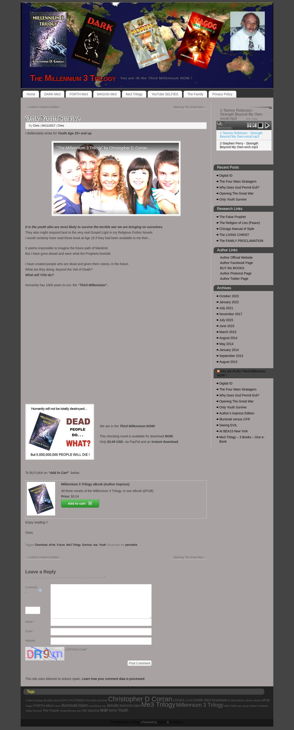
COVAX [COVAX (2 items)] (179, 700)
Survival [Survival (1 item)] (37, 710)
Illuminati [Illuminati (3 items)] (69, 705)
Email (29, 631)
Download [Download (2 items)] (219, 700)
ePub (52, 544)
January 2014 (229, 350)
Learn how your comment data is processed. (113, 679)
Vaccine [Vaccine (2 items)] (93, 710)
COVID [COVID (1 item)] (189, 700)
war (95, 544)
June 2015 (226, 326)
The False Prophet (232, 217)
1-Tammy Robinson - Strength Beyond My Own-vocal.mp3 (241, 134)
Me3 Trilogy (134, 94)
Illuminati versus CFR (234, 419)
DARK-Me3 (52, 94)
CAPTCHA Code (75, 649)
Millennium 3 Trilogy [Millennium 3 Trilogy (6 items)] (199, 705)
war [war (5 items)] (104, 710)
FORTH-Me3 (79, 94)
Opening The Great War (189, 107)
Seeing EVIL (228, 425)
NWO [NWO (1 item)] (227, 706)
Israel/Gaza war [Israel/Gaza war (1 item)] (97, 706)
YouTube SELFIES (165, 94)
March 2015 (227, 332)
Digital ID (225, 175)
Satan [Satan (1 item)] (29, 710)
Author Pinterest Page (236, 273)
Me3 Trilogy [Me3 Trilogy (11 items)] (158, 704)
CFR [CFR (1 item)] (71, 700)
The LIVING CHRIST (234, 235)
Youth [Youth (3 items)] (123, 710)
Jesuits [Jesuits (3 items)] (113, 705)
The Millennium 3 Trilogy (73, 78)
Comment (31, 590)
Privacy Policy (222, 94)
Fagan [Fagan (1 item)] (29, 706)
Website (30, 640)
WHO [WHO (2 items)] (113, 710)
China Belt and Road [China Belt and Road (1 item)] (96, 700)
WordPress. (177, 722)
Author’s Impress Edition (43, 107)
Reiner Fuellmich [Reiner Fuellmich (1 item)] (259, 706)
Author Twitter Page (234, 278)
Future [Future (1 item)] (57, 706)
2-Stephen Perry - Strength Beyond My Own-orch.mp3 (239, 145)
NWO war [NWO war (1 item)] (236, 706)
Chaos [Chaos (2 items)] (79, 700)
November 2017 (230, 314)
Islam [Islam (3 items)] (83, 705)
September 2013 (231, 356)
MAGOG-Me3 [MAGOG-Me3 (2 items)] (130, 705)
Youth (102, 544)
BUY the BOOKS (232, 268)
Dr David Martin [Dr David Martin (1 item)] (236, 700)
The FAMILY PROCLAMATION (241, 241)
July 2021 (226, 308)
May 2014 (226, 344)
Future (61, 544)
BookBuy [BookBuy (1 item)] (49, 700)
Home (31, 94)
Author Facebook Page (236, 263)
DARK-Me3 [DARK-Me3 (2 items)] (202, 700)
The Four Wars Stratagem (237, 181)
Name (29, 621)
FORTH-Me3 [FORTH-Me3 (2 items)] (43, 705)
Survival (87, 544)
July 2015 (226, 320)
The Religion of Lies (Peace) (239, 223)
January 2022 (229, 302)
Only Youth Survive (232, 199)
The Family (195, 94)
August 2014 (228, 338)
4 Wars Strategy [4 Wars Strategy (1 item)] (34, 700)
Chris (36, 125)
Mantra (162, 722)
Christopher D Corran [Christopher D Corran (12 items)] (140, 699)
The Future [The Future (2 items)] (50, 710)
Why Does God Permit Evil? (239, 187)
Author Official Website (236, 257)
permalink (131, 544)
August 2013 (228, 362)
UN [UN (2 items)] (84, 710)
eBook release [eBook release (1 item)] (253, 700)
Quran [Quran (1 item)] (245, 706)
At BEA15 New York (233, 431)
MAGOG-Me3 (107, 94)
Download (41, 544)
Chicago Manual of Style (236, 229)
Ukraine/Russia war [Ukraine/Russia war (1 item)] (70, 710)
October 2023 (229, 296)
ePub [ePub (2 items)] (266, 700)
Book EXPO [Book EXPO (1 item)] (61, 700)
